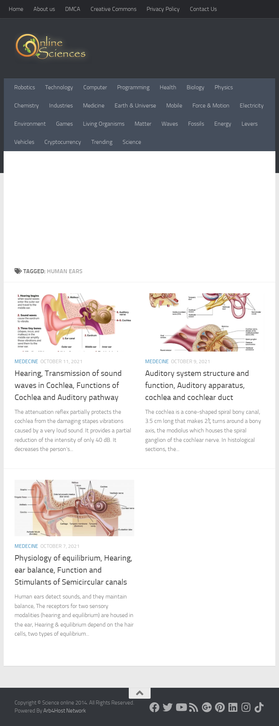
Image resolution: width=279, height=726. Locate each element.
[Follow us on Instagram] (246, 707)
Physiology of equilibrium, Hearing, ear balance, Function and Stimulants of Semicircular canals (73, 570)
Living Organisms (103, 123)
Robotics (24, 87)
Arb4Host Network (64, 710)
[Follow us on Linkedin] (233, 707)
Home (16, 8)
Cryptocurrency (62, 141)
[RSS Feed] (194, 707)
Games (64, 123)
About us (44, 8)
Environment (30, 123)
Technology (59, 87)
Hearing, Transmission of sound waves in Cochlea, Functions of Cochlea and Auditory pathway (68, 385)
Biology (195, 87)
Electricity (252, 105)
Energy (222, 123)
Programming (133, 87)
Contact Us (203, 8)
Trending (101, 141)
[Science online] (155, 707)
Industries (61, 105)
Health (168, 87)
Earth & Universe (135, 105)
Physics (224, 87)
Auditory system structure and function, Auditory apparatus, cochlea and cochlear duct (197, 385)
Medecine (26, 361)
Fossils (196, 123)
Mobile (174, 105)
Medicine (93, 105)
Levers (250, 123)
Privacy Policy (163, 8)
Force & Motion (211, 105)
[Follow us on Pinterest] (220, 707)
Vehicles (24, 141)
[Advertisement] (139, 212)
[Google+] (207, 707)
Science (132, 141)
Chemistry (26, 105)
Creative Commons (113, 8)
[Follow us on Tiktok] (259, 707)
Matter (143, 123)
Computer (95, 87)
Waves (170, 123)
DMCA (72, 8)
